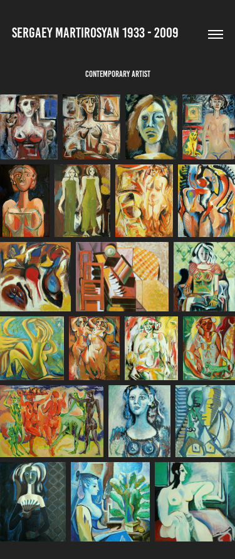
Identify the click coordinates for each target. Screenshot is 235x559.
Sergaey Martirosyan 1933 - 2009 (95, 33)
